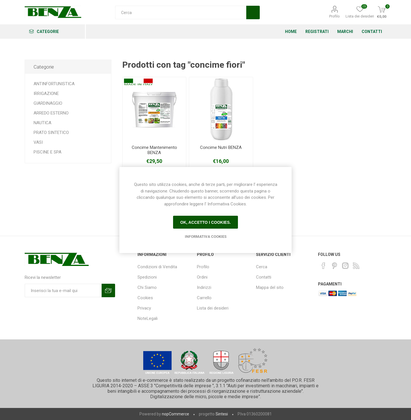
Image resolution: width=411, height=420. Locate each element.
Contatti (263, 277)
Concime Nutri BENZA (221, 147)
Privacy (144, 308)
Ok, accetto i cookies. (205, 222)
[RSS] (356, 265)
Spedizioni (147, 277)
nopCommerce (175, 414)
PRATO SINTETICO (51, 132)
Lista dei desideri (212, 308)
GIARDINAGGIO (48, 103)
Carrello (204, 297)
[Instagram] (345, 265)
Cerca (261, 266)
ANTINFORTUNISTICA (54, 83)
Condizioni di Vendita (157, 266)
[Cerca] (180, 12)
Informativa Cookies (205, 236)
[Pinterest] (334, 265)
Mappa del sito (270, 287)
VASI (38, 142)
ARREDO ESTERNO (51, 113)
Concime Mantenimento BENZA (154, 150)
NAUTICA (42, 122)
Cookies (145, 297)
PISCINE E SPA (47, 152)
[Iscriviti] (63, 290)
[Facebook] (323, 265)
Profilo (334, 16)
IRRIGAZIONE (46, 93)
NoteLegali (147, 318)
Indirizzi (204, 287)
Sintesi (222, 414)
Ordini (202, 277)
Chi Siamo (147, 287)
